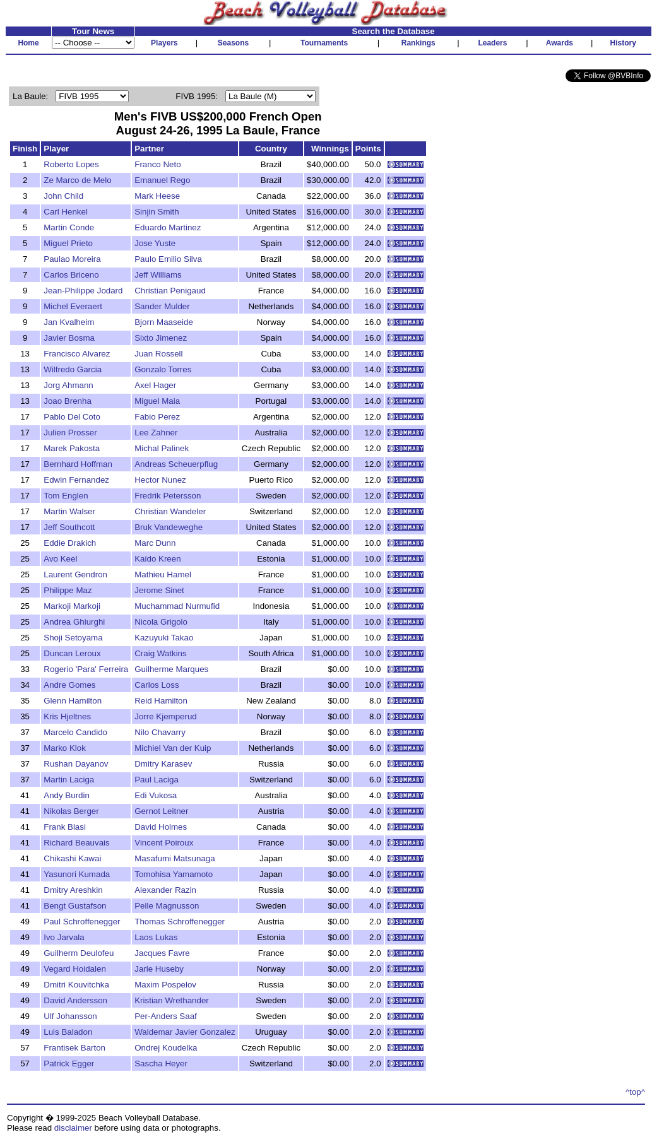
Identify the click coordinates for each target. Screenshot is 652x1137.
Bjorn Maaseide (163, 322)
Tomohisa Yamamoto (173, 874)
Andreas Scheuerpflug (176, 464)
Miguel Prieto (68, 243)
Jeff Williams (158, 275)
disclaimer (73, 1128)
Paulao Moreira (72, 259)
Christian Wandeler (170, 511)
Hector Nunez (160, 480)
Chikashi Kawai (72, 858)
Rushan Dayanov (76, 764)
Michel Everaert (73, 306)
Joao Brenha (68, 401)
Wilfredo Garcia (73, 369)
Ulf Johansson (70, 1016)
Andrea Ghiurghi (74, 622)
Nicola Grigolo (160, 622)
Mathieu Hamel (162, 574)
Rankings (418, 42)
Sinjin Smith (156, 211)
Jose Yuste (154, 243)
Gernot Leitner (161, 811)
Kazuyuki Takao (163, 637)
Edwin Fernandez (76, 480)
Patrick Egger (69, 1063)
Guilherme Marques (171, 669)
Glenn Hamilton (73, 700)
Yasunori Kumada (77, 874)
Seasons (233, 42)
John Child (63, 196)
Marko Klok (65, 748)
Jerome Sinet (159, 590)
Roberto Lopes (71, 164)
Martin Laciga (69, 779)
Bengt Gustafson (75, 905)
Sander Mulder (161, 306)
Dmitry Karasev (163, 764)
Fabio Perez (157, 416)
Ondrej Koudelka (165, 1047)
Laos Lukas (155, 937)
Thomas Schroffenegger (179, 921)
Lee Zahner (155, 432)
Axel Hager (155, 385)
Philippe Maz (68, 590)
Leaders (492, 42)
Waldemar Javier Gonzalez (184, 1032)
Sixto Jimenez (160, 338)
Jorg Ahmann (68, 385)
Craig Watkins (160, 653)
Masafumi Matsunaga (174, 858)
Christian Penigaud (170, 290)
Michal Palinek (161, 448)
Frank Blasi (65, 827)
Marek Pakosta (72, 448)
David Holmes (160, 827)
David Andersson (75, 1000)
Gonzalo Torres (162, 369)
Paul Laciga (156, 779)
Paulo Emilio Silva (168, 259)
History (623, 42)
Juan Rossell (158, 353)
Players (164, 42)
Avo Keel (60, 558)
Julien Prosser (70, 432)
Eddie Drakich (70, 543)
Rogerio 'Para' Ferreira (86, 669)
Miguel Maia (157, 401)
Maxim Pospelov (165, 984)
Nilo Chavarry (160, 732)
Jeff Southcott (69, 527)
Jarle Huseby (159, 969)
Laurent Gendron (75, 574)
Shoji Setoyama (73, 637)
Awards (559, 42)
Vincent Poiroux (163, 842)
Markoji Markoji (72, 606)
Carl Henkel (66, 211)
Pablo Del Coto (72, 416)
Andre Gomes (69, 685)
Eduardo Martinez (167, 227)
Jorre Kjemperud (165, 716)
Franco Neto (157, 164)
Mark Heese (157, 196)
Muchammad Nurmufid (177, 606)
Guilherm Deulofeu (79, 953)
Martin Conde (69, 227)
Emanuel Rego (162, 180)
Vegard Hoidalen (75, 969)
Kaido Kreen (157, 558)
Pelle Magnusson (166, 905)
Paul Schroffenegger (82, 921)
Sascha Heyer (160, 1063)
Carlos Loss (156, 685)
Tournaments (324, 42)
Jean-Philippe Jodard (83, 290)
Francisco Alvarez (77, 353)
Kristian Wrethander (171, 1000)
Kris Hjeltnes (67, 716)
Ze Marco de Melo (77, 180)
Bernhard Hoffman (78, 464)
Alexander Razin (165, 890)
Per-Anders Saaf (165, 1016)
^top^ (635, 1092)
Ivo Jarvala (64, 937)
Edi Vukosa (155, 795)
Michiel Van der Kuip (172, 748)
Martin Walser (69, 511)
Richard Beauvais (76, 842)
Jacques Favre (161, 953)
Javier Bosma (69, 338)
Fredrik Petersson (167, 495)
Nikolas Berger (71, 811)
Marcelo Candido (75, 732)
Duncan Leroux (72, 653)
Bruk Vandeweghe (168, 527)
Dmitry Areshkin (73, 890)
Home (28, 42)
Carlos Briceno (71, 275)
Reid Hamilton (160, 700)
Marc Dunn (154, 543)
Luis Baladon (68, 1032)
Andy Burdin (67, 795)
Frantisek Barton (74, 1047)
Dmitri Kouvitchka (76, 984)
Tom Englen (66, 495)
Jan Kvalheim (69, 322)
